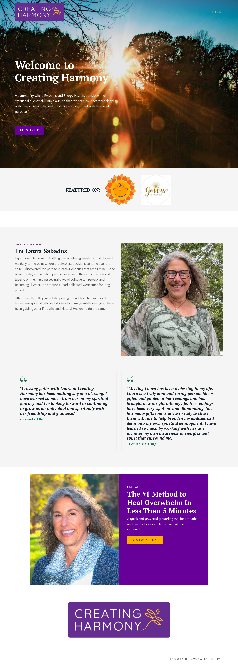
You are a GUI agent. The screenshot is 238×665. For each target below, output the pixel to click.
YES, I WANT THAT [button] (145, 540)
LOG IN (216, 12)
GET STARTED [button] (29, 130)
